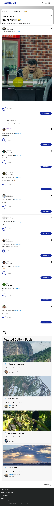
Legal (2, 498)
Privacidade (4, 495)
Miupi (10, 405)
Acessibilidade (5, 489)
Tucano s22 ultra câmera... (16, 433)
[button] (49, 28)
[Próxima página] (20, 124)
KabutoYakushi (12, 371)
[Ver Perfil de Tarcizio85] (8, 195)
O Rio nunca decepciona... (15, 364)
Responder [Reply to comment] (46, 144)
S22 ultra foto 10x (13, 468)
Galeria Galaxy (18, 32)
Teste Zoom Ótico (13, 398)
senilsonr (11, 474)
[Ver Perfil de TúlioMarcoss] (9, 28)
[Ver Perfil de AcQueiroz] (8, 150)
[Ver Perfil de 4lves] (7, 261)
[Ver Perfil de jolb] (7, 284)
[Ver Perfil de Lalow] (7, 239)
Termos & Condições (7, 492)
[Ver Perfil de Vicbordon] (9, 128)
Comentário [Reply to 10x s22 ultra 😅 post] (45, 113)
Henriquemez (12, 440)
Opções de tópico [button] (49, 15)
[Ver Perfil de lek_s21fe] (8, 217)
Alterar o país (5, 501)
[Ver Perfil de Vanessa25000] (9, 173)
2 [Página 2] (14, 124)
